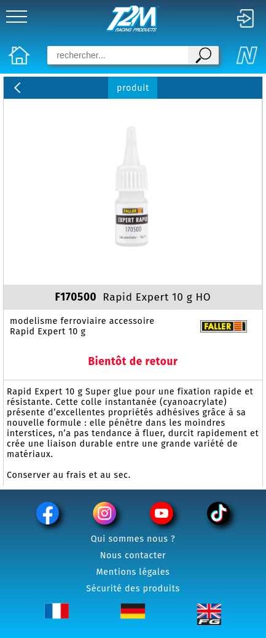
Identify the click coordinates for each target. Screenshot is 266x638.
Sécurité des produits (133, 588)
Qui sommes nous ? (133, 539)
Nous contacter (133, 555)
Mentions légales (133, 572)
